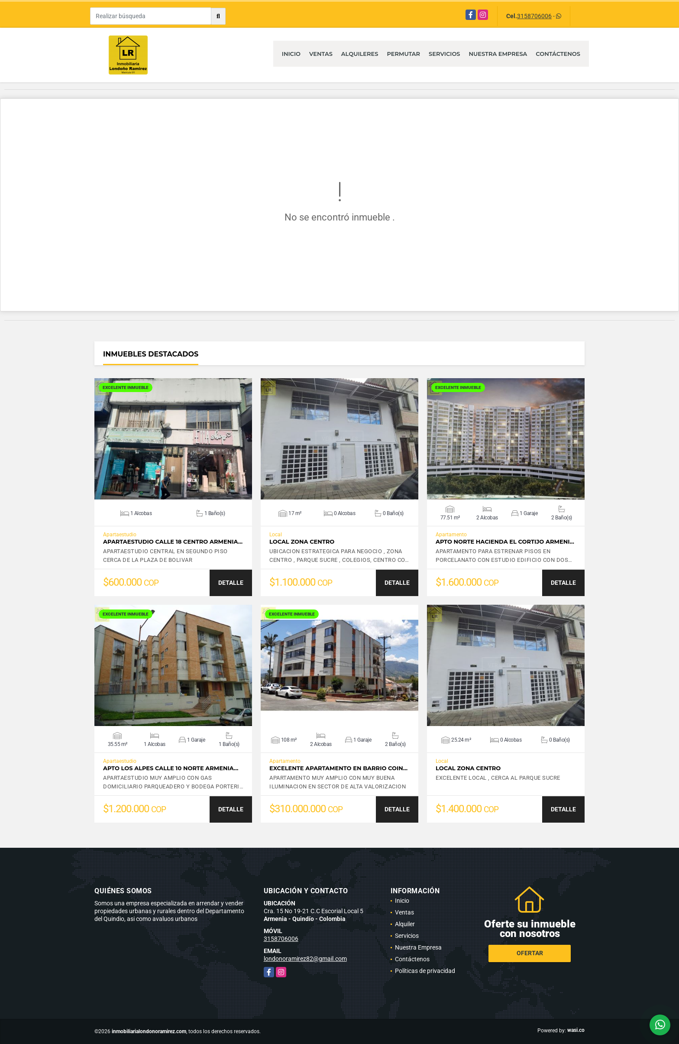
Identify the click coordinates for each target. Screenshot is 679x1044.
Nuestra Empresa (498, 53)
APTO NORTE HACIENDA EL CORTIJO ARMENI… (505, 541)
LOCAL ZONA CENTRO (301, 541)
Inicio (291, 53)
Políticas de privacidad (425, 970)
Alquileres (359, 53)
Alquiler (405, 924)
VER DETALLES (173, 439)
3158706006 (534, 16)
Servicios (444, 53)
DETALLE (230, 582)
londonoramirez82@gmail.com (305, 958)
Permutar (403, 53)
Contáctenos (558, 53)
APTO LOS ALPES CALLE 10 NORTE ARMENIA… (170, 768)
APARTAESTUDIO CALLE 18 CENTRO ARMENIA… (172, 541)
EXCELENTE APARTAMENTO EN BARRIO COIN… (338, 768)
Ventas (321, 53)
